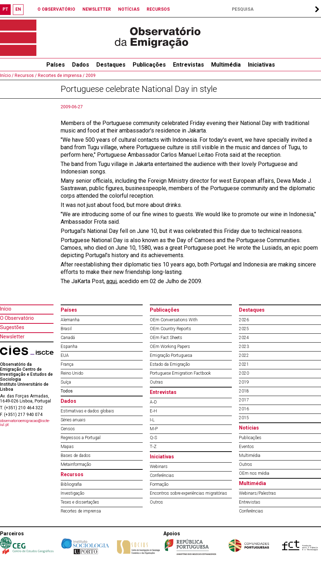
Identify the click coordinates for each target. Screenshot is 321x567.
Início (5, 309)
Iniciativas (261, 64)
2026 (244, 319)
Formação (159, 484)
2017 (244, 399)
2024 (244, 337)
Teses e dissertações (80, 502)
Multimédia (226, 64)
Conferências (162, 475)
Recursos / (25, 75)
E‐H (153, 411)
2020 (244, 373)
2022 (244, 355)
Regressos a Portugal (81, 437)
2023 (244, 346)
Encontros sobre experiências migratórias (188, 493)
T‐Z (153, 446)
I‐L (152, 419)
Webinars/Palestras (257, 493)
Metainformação (76, 464)
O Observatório (17, 318)
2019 (244, 382)
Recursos (72, 474)
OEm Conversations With (174, 319)
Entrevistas (188, 64)
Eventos (246, 446)
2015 (244, 417)
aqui (111, 281)
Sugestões (12, 327)
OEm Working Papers (170, 346)
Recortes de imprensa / (61, 75)
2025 (244, 328)
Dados (80, 64)
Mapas (67, 446)
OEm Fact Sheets (166, 337)
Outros (156, 502)
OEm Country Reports (170, 328)
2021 (244, 364)
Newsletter (12, 336)
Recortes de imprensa (81, 511)
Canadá (68, 337)
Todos (67, 391)
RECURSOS (158, 9)
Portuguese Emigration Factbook (180, 373)
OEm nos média (254, 473)
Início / (7, 75)
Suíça (66, 382)
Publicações (149, 64)
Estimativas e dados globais (87, 411)
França (67, 364)
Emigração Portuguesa (171, 355)
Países (69, 310)
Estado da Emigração (170, 364)
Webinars (159, 466)
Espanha (69, 346)
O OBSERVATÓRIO (56, 9)
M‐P (154, 428)
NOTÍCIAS (128, 9)
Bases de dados (76, 455)
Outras (156, 382)
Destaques (111, 64)
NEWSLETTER (96, 9)
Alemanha (70, 319)
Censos (68, 428)
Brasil (66, 328)
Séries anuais (73, 419)
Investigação (72, 493)
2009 (90, 75)
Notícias (249, 428)
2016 (244, 408)
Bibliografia (71, 484)
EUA (65, 355)
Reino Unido (72, 373)
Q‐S (153, 437)
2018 (244, 391)
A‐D (153, 402)
